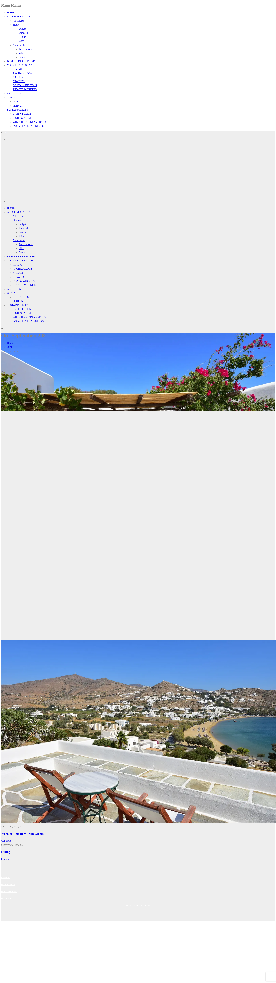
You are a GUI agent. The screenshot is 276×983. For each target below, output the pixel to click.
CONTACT (13, 97)
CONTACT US (21, 101)
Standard (23, 32)
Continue (6, 840)
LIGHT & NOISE (22, 117)
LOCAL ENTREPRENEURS (28, 125)
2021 (9, 347)
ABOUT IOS (14, 93)
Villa (21, 53)
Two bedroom (26, 49)
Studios (17, 24)
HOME (11, 12)
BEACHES (19, 81)
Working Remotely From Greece (22, 833)
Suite (21, 40)
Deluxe (22, 36)
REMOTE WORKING (25, 89)
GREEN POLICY (22, 113)
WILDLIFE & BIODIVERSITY (30, 121)
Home (10, 343)
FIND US (18, 105)
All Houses (18, 20)
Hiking (5, 852)
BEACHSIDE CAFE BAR (21, 61)
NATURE (18, 77)
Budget (22, 28)
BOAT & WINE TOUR (25, 85)
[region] (138, 525)
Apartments (19, 45)
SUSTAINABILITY (17, 109)
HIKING (17, 69)
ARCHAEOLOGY (23, 73)
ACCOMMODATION (18, 16)
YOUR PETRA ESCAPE (20, 65)
